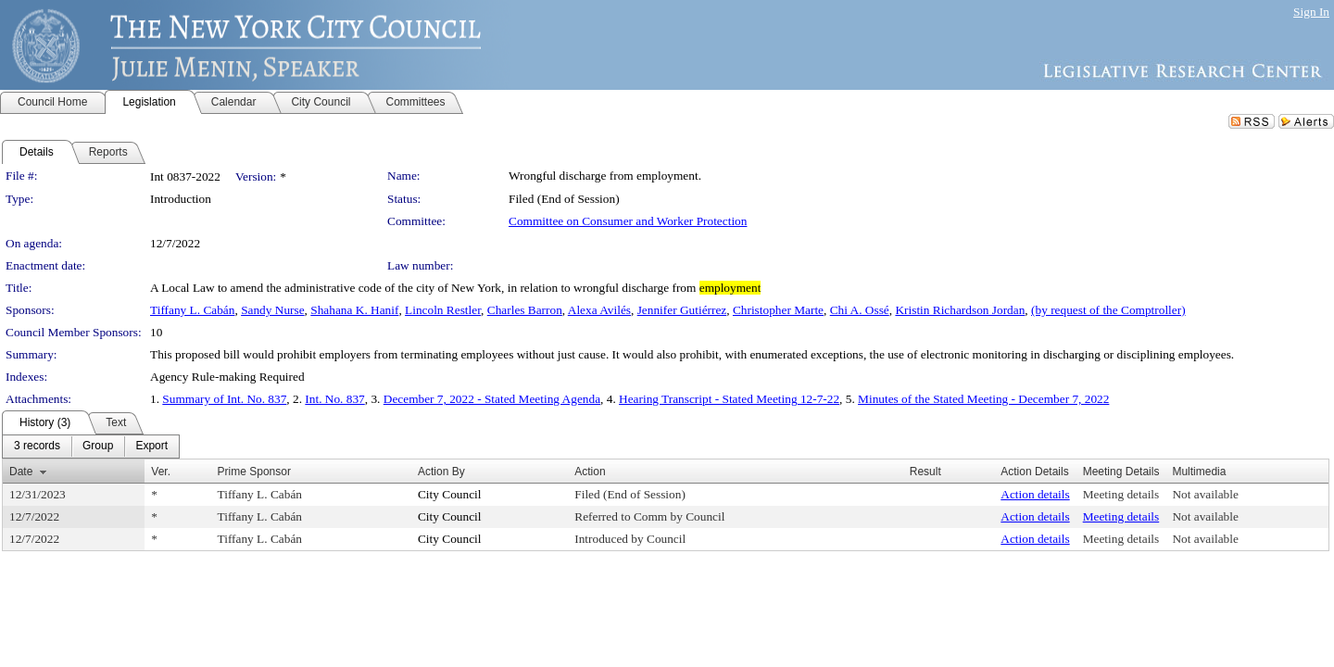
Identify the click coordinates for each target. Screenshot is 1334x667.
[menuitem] (37, 446)
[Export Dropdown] (151, 446)
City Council (450, 494)
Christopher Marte (778, 310)
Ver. (160, 471)
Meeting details (1121, 494)
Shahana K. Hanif (354, 310)
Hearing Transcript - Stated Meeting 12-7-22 (729, 399)
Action (589, 471)
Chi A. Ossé (859, 310)
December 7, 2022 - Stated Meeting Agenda (492, 399)
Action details (1034, 494)
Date (20, 471)
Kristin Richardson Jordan (960, 310)
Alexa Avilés (599, 310)
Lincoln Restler (443, 310)
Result (925, 471)
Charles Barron (524, 310)
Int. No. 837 (334, 399)
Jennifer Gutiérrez (682, 310)
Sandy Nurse (272, 310)
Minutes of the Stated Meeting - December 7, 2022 (983, 399)
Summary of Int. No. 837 (224, 399)
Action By (441, 471)
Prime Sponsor (254, 471)
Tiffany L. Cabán (192, 310)
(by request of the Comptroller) (1108, 310)
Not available (1205, 494)
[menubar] (91, 446)
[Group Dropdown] (97, 446)
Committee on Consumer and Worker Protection (628, 221)
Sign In (1311, 12)
